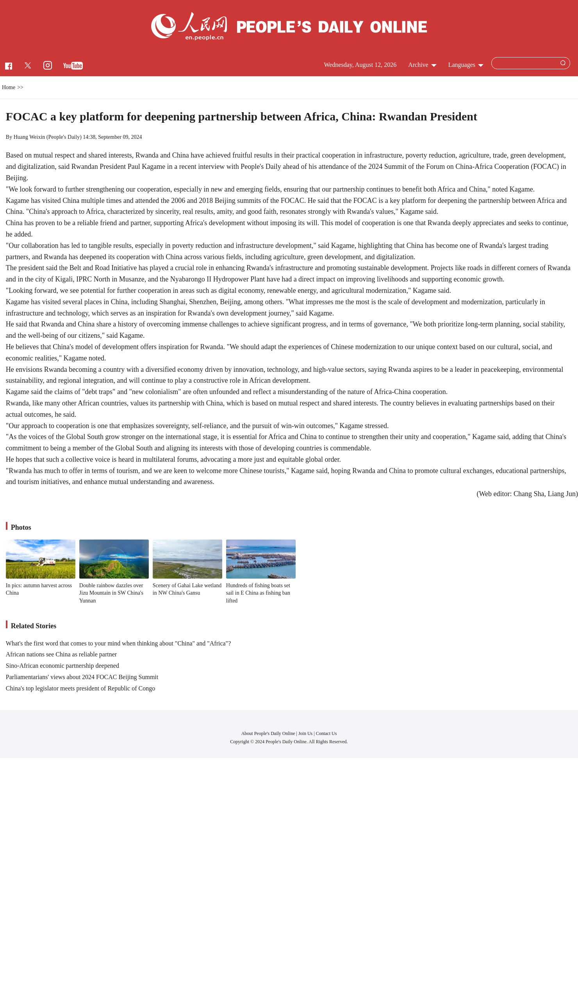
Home (8, 87)
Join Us (306, 733)
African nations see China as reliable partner (61, 654)
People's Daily (64, 137)
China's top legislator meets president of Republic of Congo (80, 688)
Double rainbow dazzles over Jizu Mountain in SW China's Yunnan (111, 593)
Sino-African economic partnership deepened (62, 665)
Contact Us (326, 733)
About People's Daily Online (268, 733)
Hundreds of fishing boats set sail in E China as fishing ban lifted (258, 593)
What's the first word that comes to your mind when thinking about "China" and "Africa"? (118, 643)
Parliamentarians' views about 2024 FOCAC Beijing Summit (82, 677)
